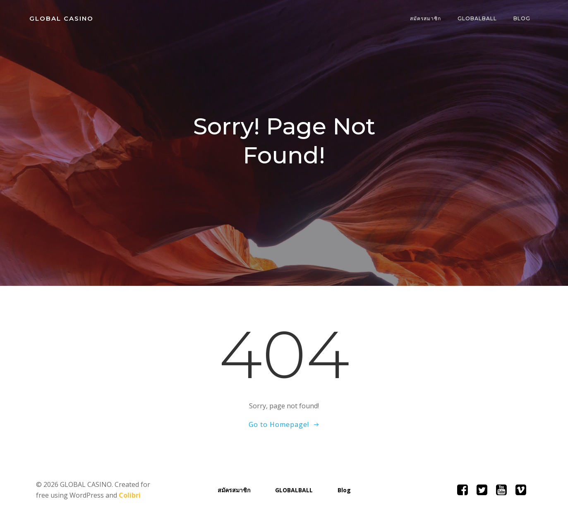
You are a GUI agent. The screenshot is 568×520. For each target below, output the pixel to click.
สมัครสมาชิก (425, 18)
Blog (522, 18)
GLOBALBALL (477, 18)
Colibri (130, 495)
